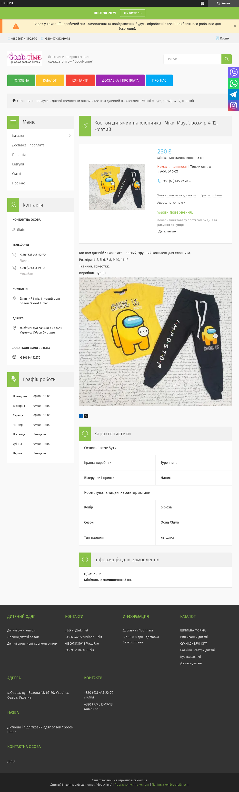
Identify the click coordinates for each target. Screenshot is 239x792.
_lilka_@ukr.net (76, 630)
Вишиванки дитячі (194, 637)
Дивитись (132, 13)
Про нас (159, 80)
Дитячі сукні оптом (21, 630)
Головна (21, 80)
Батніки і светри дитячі (197, 650)
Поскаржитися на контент (132, 784)
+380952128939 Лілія (79, 650)
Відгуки (18, 164)
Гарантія (19, 155)
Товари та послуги (33, 101)
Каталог (50, 80)
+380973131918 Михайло (82, 643)
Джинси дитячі (191, 663)
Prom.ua (142, 780)
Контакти (80, 80)
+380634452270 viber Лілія (83, 637)
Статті (16, 174)
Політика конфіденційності (170, 784)
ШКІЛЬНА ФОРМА (193, 630)
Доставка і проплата (120, 80)
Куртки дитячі (190, 656)
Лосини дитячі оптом (23, 637)
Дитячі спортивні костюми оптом (32, 643)
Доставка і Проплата (138, 630)
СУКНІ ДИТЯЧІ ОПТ (193, 643)
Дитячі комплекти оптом (71, 101)
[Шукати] (226, 59)
